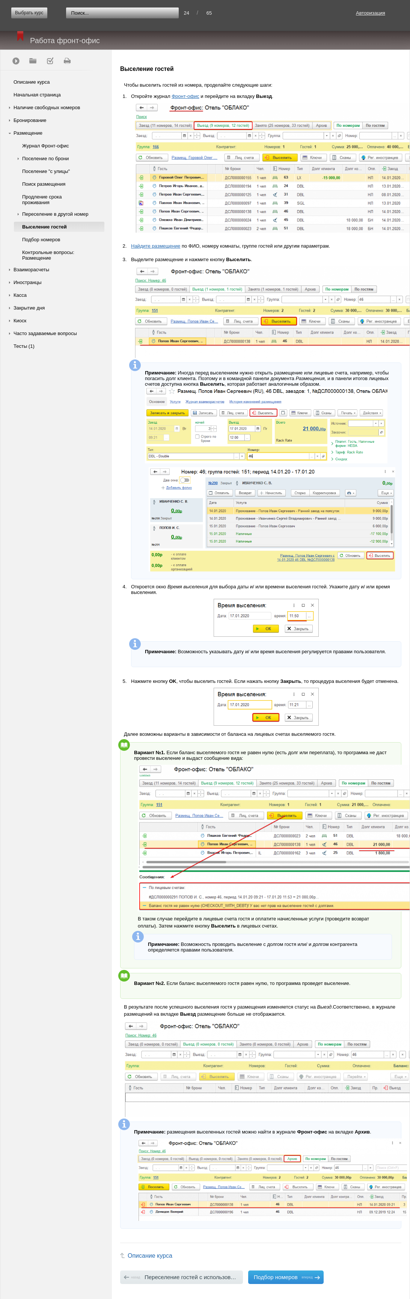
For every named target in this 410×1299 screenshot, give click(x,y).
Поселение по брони (45, 158)
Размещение (28, 133)
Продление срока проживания (42, 199)
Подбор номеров (41, 239)
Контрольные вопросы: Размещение (48, 255)
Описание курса (32, 82)
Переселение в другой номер (55, 214)
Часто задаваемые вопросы (45, 333)
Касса (20, 295)
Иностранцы (28, 282)
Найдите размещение (155, 246)
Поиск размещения (43, 184)
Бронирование (30, 120)
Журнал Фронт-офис (45, 146)
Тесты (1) (24, 346)
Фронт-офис (185, 96)
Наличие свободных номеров (47, 107)
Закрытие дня (29, 308)
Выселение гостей (44, 227)
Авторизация (370, 13)
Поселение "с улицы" (46, 171)
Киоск (20, 320)
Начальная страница (37, 95)
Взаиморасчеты (31, 269)
